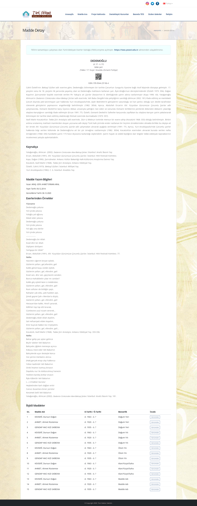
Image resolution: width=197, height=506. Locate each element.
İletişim (169, 14)
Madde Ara (82, 14)
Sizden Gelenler (155, 14)
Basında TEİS (138, 14)
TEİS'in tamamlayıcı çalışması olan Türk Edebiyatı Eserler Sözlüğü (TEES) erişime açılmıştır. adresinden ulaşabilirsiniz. (97, 50)
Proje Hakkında (98, 14)
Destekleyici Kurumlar (119, 14)
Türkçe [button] (168, 3)
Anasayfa (69, 14)
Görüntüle (155, 417)
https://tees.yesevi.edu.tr (126, 50)
